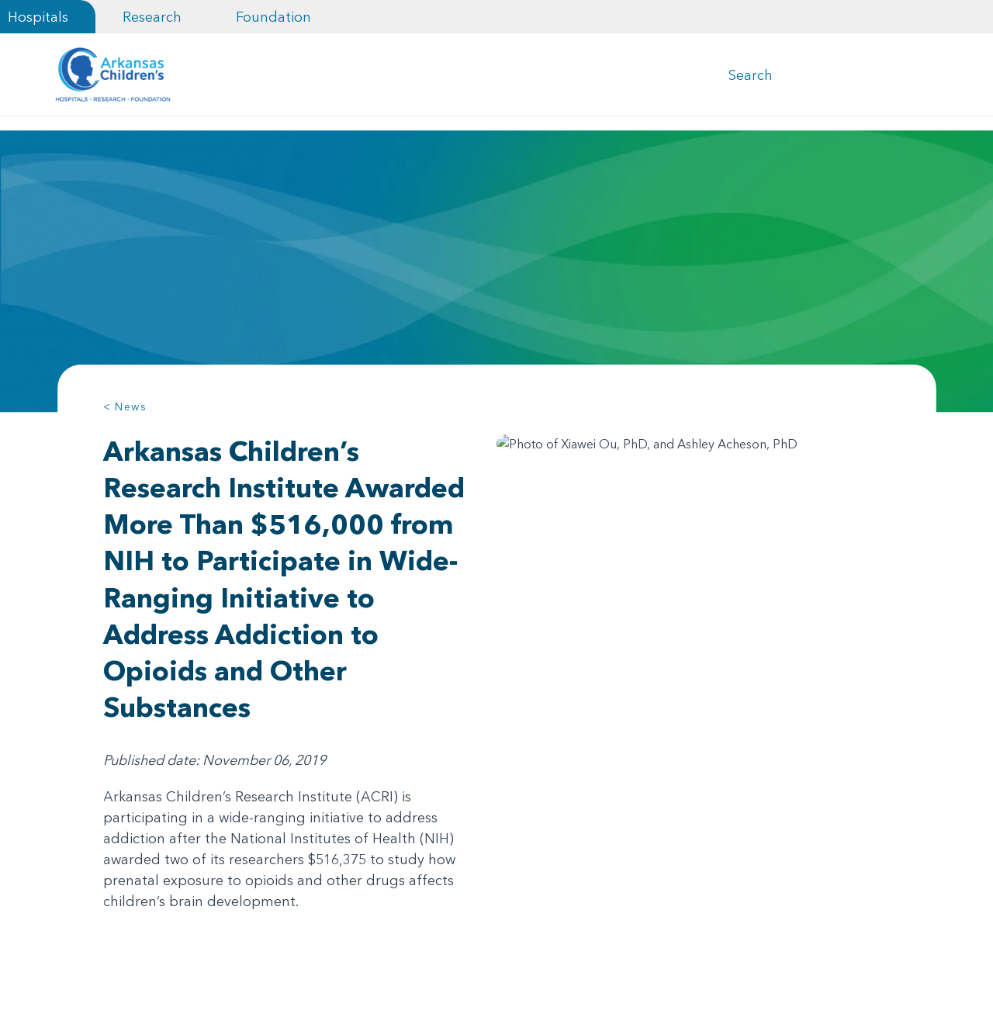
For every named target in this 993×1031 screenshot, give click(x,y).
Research (152, 17)
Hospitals (38, 17)
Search (750, 76)
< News (125, 410)
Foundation (273, 17)
